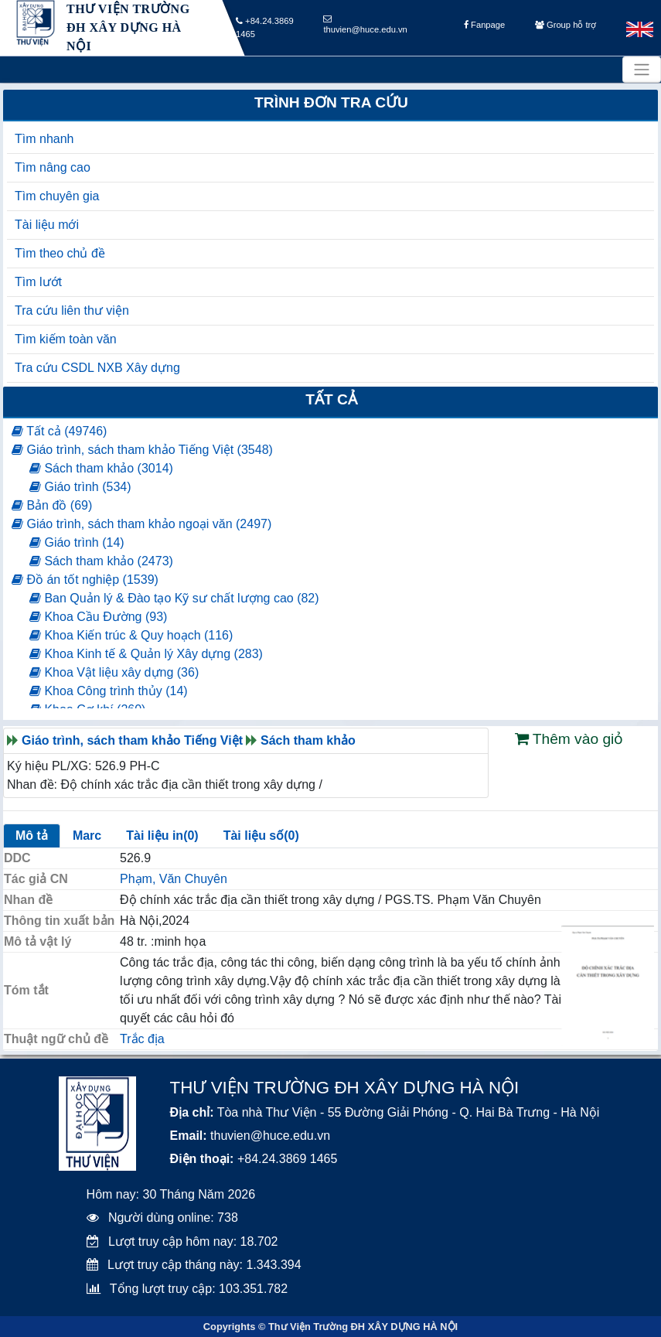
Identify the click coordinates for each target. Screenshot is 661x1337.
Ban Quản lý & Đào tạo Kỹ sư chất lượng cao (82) (174, 598)
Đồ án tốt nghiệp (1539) (85, 579)
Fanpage (484, 28)
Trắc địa (142, 1038)
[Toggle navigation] (641, 69)
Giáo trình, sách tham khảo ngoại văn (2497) (141, 523)
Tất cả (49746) (59, 431)
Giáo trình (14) (76, 542)
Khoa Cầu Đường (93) (98, 616)
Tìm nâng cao (52, 167)
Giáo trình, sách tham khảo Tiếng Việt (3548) (142, 449)
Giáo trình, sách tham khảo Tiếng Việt (132, 740)
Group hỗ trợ (565, 28)
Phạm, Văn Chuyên (173, 878)
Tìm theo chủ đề (60, 253)
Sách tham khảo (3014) (101, 468)
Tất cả (331, 399)
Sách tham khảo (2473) (101, 561)
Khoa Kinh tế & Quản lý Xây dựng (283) (146, 653)
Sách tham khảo (308, 740)
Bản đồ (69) (52, 505)
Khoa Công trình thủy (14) (108, 690)
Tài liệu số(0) (261, 835)
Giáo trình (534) (80, 486)
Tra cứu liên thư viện (72, 310)
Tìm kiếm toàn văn (66, 339)
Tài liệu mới (47, 224)
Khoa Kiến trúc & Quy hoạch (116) (131, 635)
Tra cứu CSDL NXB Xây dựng (97, 367)
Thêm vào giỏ (569, 739)
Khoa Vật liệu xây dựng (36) (114, 672)
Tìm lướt (38, 281)
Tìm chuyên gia (57, 196)
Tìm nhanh (44, 138)
